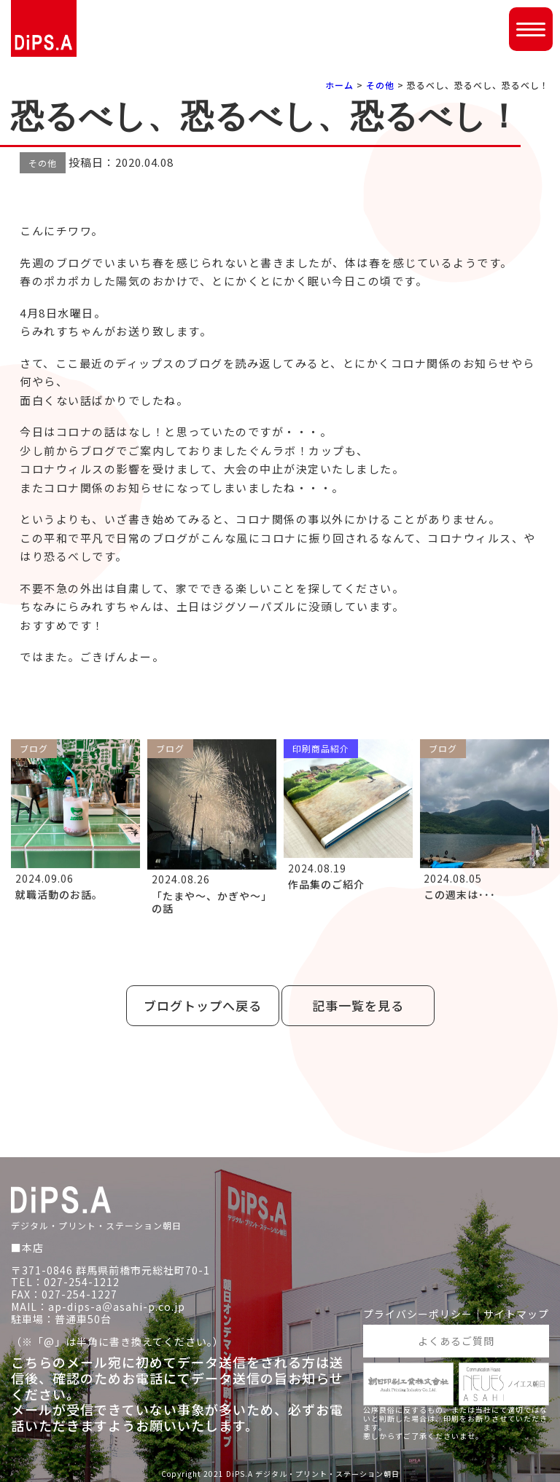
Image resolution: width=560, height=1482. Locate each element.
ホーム (339, 85)
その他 (380, 85)
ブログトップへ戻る (203, 1005)
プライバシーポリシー (417, 1314)
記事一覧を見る (358, 1005)
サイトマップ (516, 1314)
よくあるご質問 (456, 1340)
